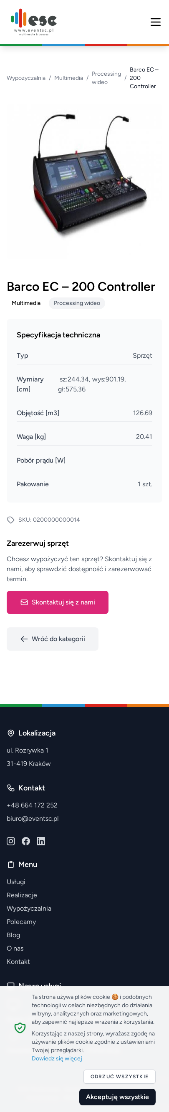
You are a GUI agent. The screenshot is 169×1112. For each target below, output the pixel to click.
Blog (13, 935)
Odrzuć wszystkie (120, 1077)
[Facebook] (26, 841)
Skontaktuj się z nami (57, 602)
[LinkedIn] (41, 841)
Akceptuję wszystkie (117, 1097)
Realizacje (22, 895)
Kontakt (18, 962)
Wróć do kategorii (52, 639)
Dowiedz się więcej (57, 1058)
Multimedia (68, 78)
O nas (15, 948)
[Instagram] (11, 841)
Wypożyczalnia (26, 78)
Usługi (16, 882)
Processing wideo (106, 78)
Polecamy (21, 922)
